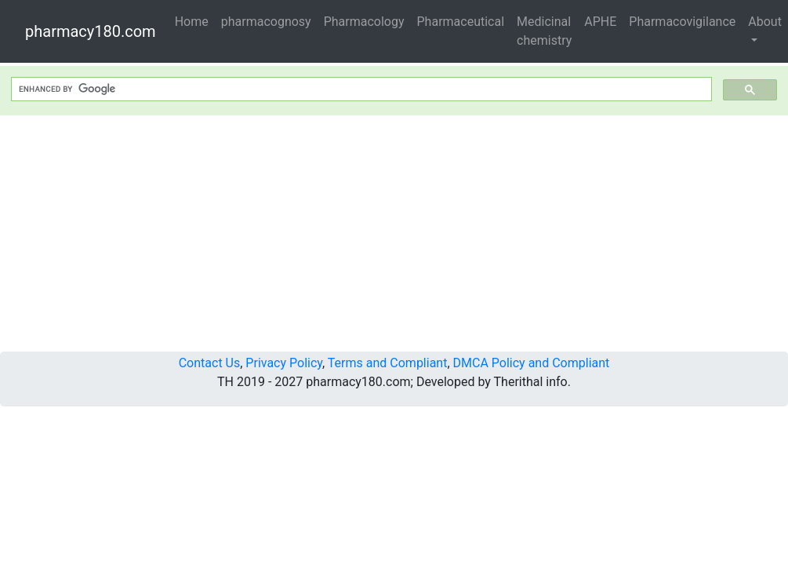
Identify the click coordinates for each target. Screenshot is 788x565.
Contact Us (210, 362)
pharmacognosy (266, 21)
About (765, 21)
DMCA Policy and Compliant (531, 362)
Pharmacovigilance (682, 21)
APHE (600, 21)
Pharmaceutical (461, 21)
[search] (360, 89)
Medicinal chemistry (544, 31)
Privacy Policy (283, 362)
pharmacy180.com (90, 31)
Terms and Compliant (388, 362)
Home (192, 21)
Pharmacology (364, 21)
